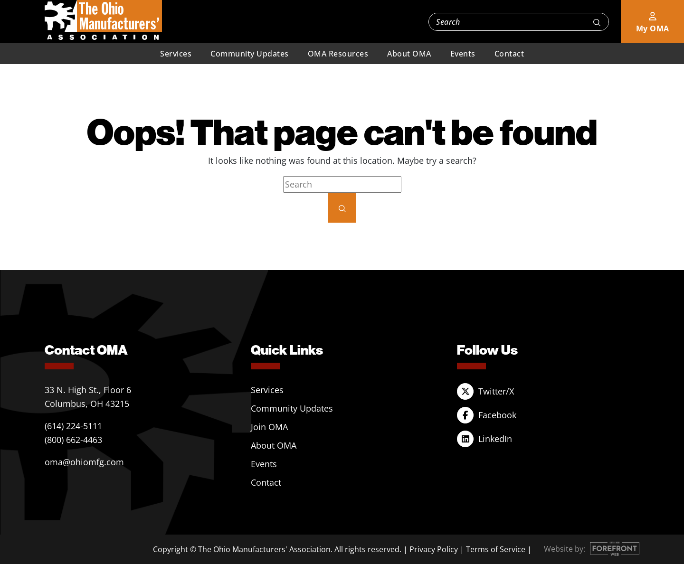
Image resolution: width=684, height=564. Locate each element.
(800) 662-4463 (73, 439)
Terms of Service (495, 549)
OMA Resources (338, 53)
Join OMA (269, 426)
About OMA (409, 53)
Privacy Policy (433, 549)
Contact (509, 53)
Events (462, 53)
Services (175, 53)
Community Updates (249, 53)
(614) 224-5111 (73, 426)
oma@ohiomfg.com (84, 462)
